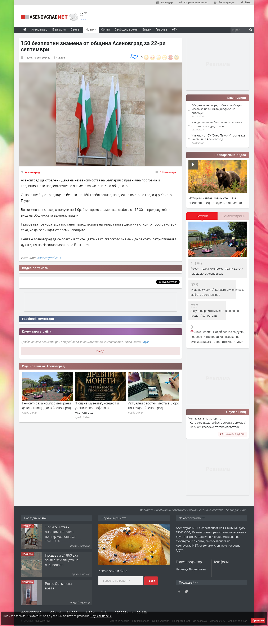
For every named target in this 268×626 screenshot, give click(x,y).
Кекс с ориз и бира (112, 571)
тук (146, 342)
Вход (101, 351)
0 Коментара (168, 172)
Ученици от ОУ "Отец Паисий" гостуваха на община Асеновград (218, 137)
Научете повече (101, 616)
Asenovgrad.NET (49, 258)
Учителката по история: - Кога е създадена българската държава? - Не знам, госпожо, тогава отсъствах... (217, 422)
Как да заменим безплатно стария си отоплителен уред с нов (217, 124)
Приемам (258, 620)
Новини (91, 29)
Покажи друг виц (232, 434)
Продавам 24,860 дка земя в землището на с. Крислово (62, 560)
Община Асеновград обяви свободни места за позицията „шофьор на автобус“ (217, 109)
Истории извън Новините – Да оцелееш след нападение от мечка (215, 200)
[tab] (202, 217)
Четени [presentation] (202, 215)
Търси (151, 580)
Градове (161, 29)
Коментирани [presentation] (233, 215)
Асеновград (32, 172)
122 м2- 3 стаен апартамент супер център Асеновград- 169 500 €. (60, 534)
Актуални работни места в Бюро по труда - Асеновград (153, 405)
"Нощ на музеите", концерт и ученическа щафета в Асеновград (97, 408)
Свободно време (126, 29)
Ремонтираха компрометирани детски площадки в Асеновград (46, 405)
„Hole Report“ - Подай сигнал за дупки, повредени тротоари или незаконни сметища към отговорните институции (218, 337)
